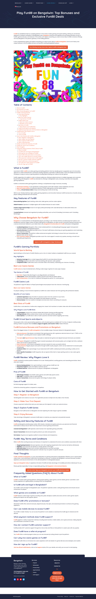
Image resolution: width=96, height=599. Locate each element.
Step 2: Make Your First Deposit (26, 139)
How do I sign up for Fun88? (25, 164)
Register (39, 547)
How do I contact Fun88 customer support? (29, 159)
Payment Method (79, 596)
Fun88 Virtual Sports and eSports (27, 128)
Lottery (19, 190)
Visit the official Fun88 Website (22, 547)
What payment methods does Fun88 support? (30, 158)
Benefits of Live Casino (26, 123)
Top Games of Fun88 (25, 119)
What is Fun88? (22, 150)
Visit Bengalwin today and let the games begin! (21, 572)
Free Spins (19, 338)
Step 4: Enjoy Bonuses (24, 142)
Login (72, 3)
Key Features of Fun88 (23, 109)
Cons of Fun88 (22, 134)
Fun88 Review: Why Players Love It (26, 131)
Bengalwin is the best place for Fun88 (54, 224)
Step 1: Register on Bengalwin (26, 137)
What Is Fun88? (21, 108)
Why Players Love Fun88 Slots (27, 126)
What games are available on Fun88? (28, 153)
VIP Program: (20, 341)
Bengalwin (19, 3)
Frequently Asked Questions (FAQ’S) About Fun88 (30, 148)
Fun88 (15, 34)
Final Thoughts (21, 147)
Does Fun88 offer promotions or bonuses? (29, 155)
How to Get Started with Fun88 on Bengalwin (28, 136)
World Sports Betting (23, 114)
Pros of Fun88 (22, 133)
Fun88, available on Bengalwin (22, 456)
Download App (63, 3)
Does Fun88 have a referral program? (28, 161)
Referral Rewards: (22, 344)
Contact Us (71, 596)
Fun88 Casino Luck (23, 120)
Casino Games (30, 3)
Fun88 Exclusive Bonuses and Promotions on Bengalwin (32, 130)
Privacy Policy (60, 596)
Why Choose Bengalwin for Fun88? (26, 111)
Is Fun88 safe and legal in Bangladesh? (28, 151)
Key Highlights (23, 116)
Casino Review (52, 3)
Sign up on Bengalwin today (21, 463)
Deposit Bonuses (29, 338)
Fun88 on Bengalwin (60, 41)
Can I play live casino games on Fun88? (28, 162)
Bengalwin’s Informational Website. (57, 466)
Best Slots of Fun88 (23, 125)
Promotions (41, 3)
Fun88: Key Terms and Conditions (25, 145)
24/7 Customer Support (23, 236)
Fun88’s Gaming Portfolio (23, 112)
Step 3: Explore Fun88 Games (26, 141)
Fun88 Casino (17, 269)
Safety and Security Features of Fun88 (27, 144)
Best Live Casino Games (24, 117)
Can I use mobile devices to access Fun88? (29, 156)
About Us (66, 596)
